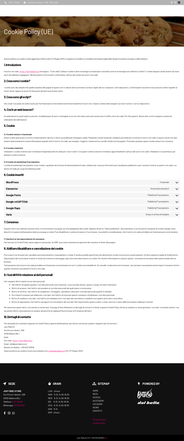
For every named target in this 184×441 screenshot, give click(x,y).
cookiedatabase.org (56, 351)
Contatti (175, 10)
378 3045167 (19, 405)
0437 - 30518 (14, 2)
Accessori (136, 10)
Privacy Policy (99, 419)
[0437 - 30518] (6, 2)
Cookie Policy (99, 423)
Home (103, 10)
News (163, 10)
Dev (106, 438)
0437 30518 (17, 401)
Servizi (123, 10)
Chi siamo (151, 10)
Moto (112, 10)
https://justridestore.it (29, 71)
